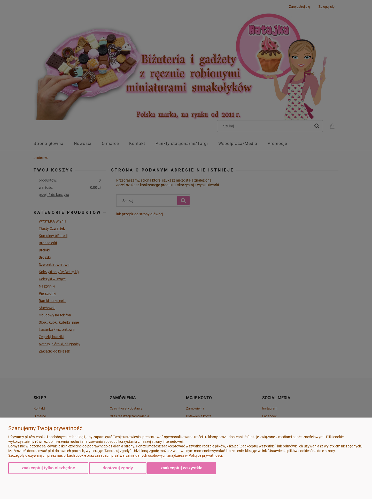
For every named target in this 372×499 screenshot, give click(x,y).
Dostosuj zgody (118, 468)
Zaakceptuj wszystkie (182, 467)
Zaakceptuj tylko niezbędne (48, 468)
